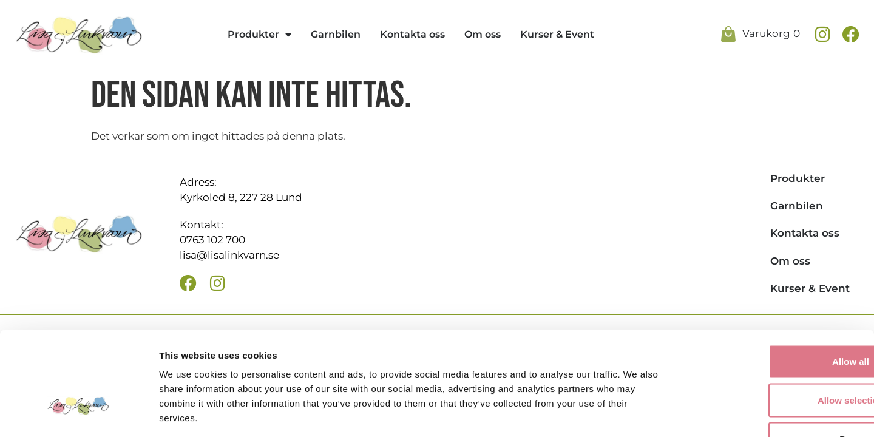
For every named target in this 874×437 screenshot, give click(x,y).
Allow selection (772, 318)
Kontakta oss (412, 34)
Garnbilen (336, 34)
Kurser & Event (557, 34)
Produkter (259, 35)
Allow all (772, 279)
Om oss (482, 34)
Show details (637, 413)
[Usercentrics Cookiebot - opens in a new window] (78, 413)
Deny (773, 357)
